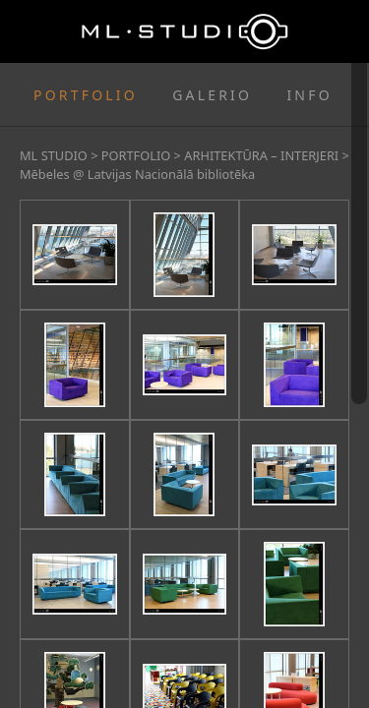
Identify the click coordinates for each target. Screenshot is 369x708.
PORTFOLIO (85, 95)
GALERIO (212, 95)
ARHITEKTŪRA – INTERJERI (261, 155)
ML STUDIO (54, 155)
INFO (309, 95)
